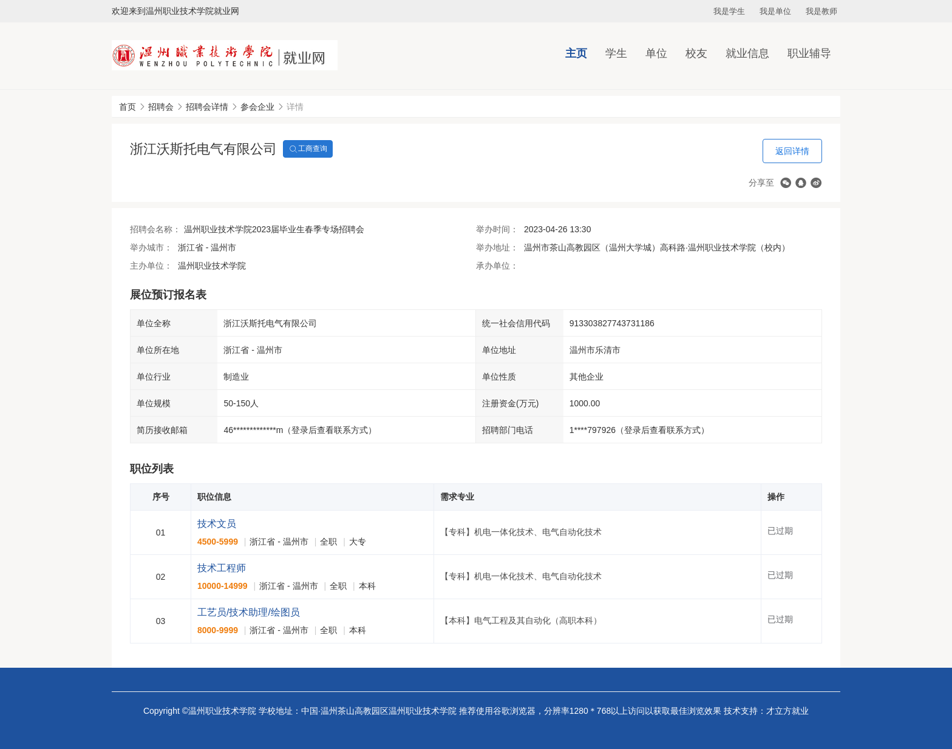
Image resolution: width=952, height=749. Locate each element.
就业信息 (747, 53)
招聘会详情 (207, 107)
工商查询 (307, 149)
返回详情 (792, 151)
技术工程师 (221, 568)
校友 (696, 53)
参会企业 (257, 107)
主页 (576, 53)
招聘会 (161, 107)
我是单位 (775, 11)
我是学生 (729, 11)
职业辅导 (809, 53)
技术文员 (216, 524)
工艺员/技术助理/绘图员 (248, 612)
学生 (616, 53)
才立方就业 (787, 711)
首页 (127, 107)
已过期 (780, 531)
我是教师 (821, 11)
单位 (656, 53)
